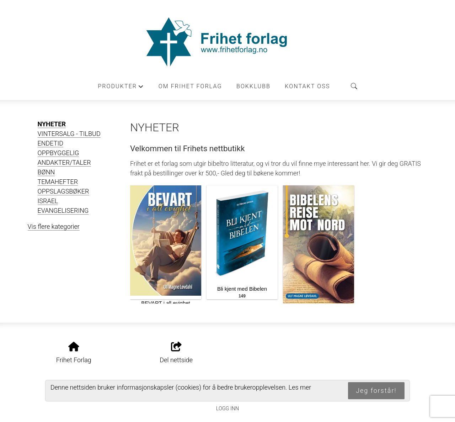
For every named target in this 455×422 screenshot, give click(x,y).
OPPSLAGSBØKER (63, 191)
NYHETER (52, 124)
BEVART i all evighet (165, 303)
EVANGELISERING (63, 210)
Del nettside (176, 353)
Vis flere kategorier (54, 226)
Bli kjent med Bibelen (242, 289)
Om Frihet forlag (190, 86)
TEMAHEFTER (58, 181)
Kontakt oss (307, 86)
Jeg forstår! (376, 390)
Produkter (121, 88)
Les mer (300, 387)
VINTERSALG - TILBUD (69, 133)
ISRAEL (48, 201)
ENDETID (51, 143)
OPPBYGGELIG (58, 153)
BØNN (46, 172)
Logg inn (227, 409)
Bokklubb (253, 86)
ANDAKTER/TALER (64, 162)
